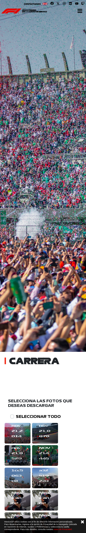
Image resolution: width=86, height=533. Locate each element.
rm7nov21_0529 (17, 450)
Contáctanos (32, 4)
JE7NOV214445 (44, 450)
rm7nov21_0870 (44, 428)
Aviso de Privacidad (62, 529)
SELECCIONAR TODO (38, 416)
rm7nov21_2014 (17, 428)
